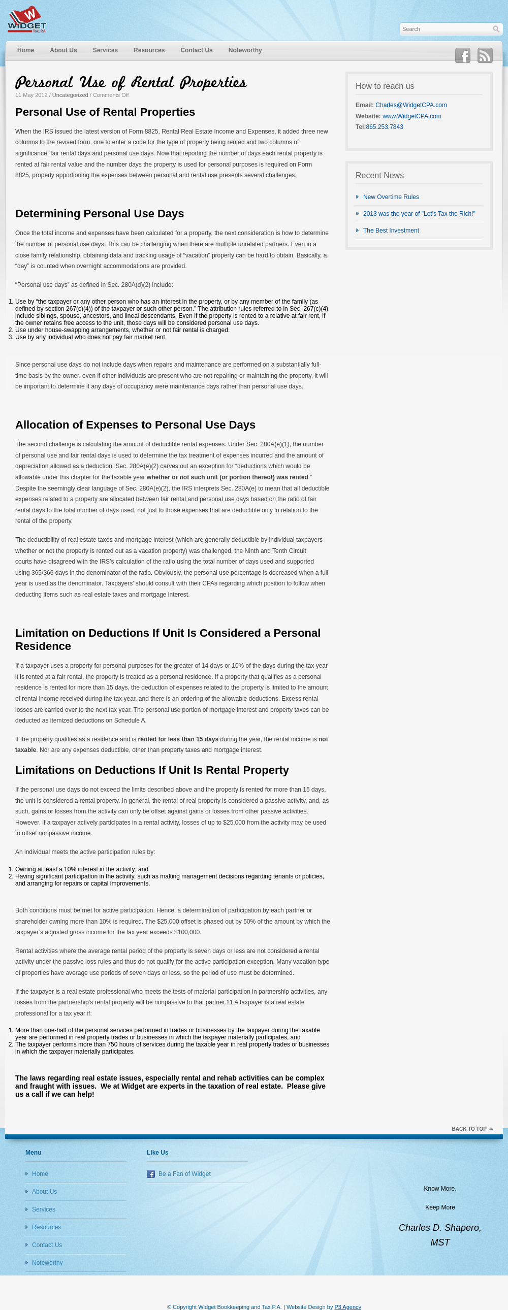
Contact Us (196, 50)
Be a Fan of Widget (184, 1173)
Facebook (463, 56)
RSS (485, 56)
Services (105, 50)
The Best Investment (391, 230)
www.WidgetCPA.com (412, 116)
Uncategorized (70, 95)
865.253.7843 (384, 126)
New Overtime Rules (391, 197)
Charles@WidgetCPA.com (411, 105)
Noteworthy (245, 50)
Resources (149, 50)
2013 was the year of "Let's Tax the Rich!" (419, 213)
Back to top (469, 1129)
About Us (63, 50)
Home (25, 50)
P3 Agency (347, 1307)
